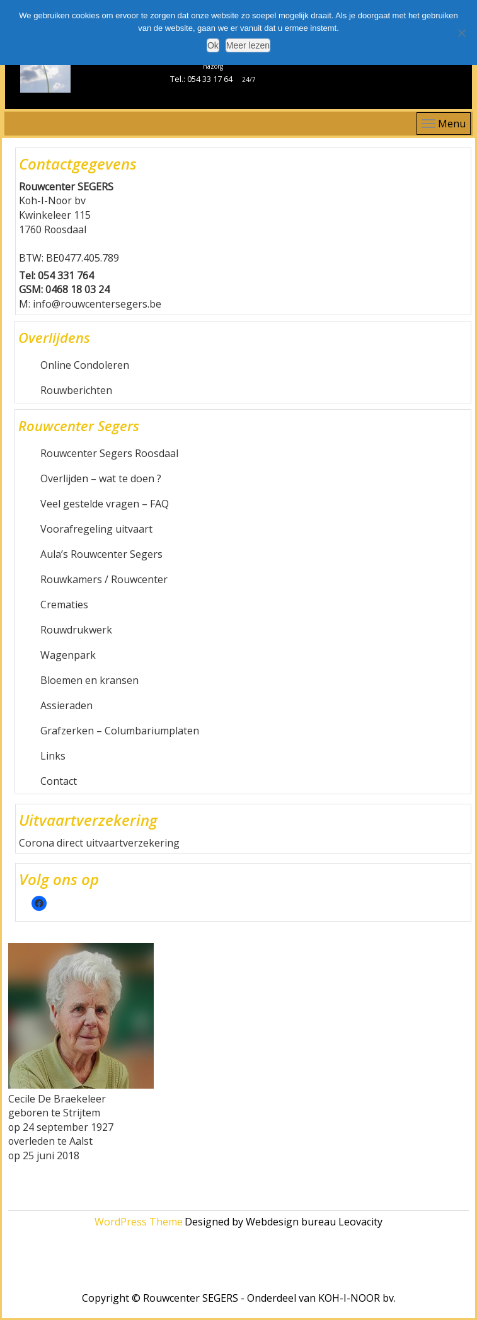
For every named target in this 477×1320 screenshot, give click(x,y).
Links (53, 756)
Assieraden (66, 705)
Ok (213, 45)
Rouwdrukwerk (76, 630)
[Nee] (461, 32)
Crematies (64, 604)
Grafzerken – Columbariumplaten (119, 731)
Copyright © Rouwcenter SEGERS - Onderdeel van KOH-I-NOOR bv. (239, 1298)
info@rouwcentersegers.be (97, 304)
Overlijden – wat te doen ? (100, 478)
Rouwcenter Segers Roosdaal (109, 453)
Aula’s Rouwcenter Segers (101, 554)
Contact (58, 781)
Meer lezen (248, 45)
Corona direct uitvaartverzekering (99, 843)
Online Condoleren (84, 365)
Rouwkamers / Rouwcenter (104, 579)
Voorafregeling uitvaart (96, 529)
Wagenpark (68, 655)
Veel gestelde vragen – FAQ (104, 504)
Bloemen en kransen (89, 680)
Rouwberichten (76, 390)
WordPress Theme (139, 1222)
